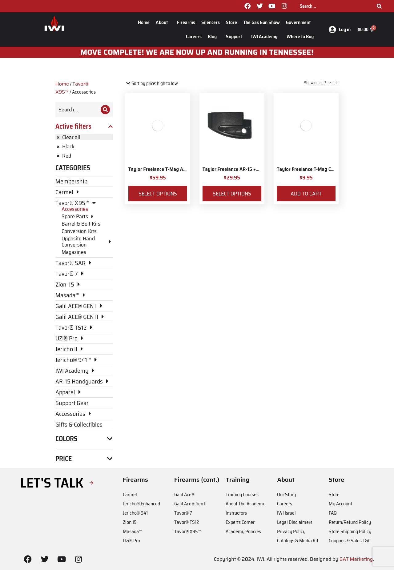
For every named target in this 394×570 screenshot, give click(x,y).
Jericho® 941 (135, 513)
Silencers (210, 22)
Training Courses (242, 494)
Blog (214, 36)
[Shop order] (151, 83)
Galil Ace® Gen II (190, 504)
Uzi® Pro (131, 540)
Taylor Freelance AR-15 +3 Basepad (240, 169)
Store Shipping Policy (350, 531)
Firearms (186, 22)
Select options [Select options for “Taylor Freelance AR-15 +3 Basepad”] (232, 193)
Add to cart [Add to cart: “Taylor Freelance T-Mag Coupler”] (306, 193)
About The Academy (245, 504)
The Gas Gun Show (261, 22)
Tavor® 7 (183, 513)
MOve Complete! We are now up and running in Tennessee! (197, 52)
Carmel (130, 494)
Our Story (286, 494)
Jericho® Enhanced (141, 504)
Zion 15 (130, 522)
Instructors (236, 513)
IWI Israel (286, 513)
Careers (194, 36)
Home (144, 22)
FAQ (333, 513)
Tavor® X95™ (187, 531)
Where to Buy (300, 36)
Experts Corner (240, 522)
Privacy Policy (291, 531)
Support (235, 36)
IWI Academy (265, 36)
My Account (340, 504)
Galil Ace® (184, 494)
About (163, 22)
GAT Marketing (356, 559)
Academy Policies (243, 531)
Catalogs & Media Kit (297, 540)
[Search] (379, 6)
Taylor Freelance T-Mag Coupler (311, 169)
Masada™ (132, 531)
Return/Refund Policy (350, 522)
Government (300, 22)
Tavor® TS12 (186, 522)
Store (231, 22)
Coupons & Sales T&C (350, 540)
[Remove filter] (84, 137)
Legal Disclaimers (294, 522)
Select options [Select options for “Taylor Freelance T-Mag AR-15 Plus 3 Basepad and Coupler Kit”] (158, 193)
